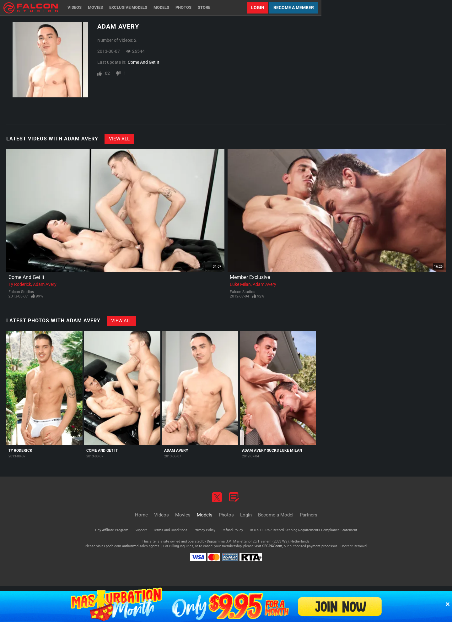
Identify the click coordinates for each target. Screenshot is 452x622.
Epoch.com (112, 546)
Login (257, 7)
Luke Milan (240, 284)
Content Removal (354, 546)
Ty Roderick (19, 284)
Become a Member (293, 7)
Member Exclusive (250, 277)
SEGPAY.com (272, 546)
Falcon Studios (21, 292)
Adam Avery (44, 284)
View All (119, 139)
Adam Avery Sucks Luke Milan (272, 450)
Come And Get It (143, 62)
